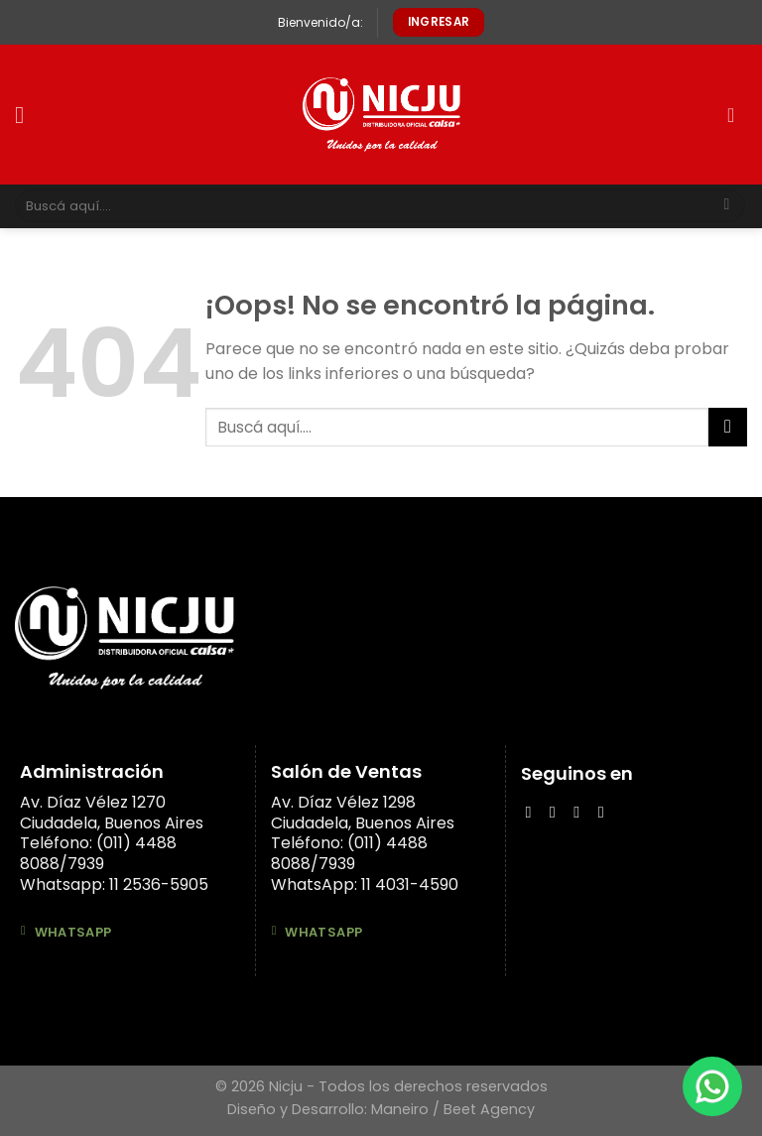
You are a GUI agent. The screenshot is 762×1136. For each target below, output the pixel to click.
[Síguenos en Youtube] (606, 811)
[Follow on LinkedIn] (581, 811)
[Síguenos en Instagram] (558, 811)
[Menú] (27, 114)
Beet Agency (489, 1109)
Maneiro (400, 1109)
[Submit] (726, 206)
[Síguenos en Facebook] (533, 811)
